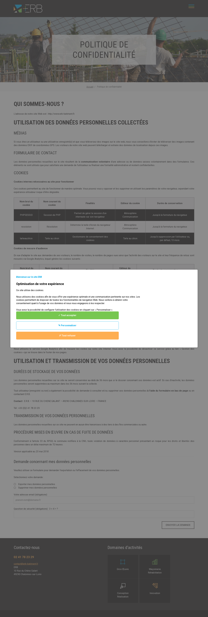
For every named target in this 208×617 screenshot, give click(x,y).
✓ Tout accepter (170, 294)
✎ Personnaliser (170, 304)
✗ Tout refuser (169, 314)
